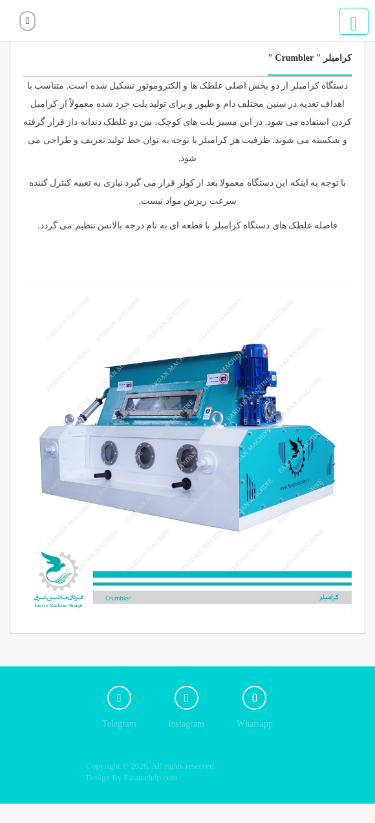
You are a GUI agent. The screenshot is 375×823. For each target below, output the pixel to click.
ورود (27, 21)
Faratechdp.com (150, 777)
